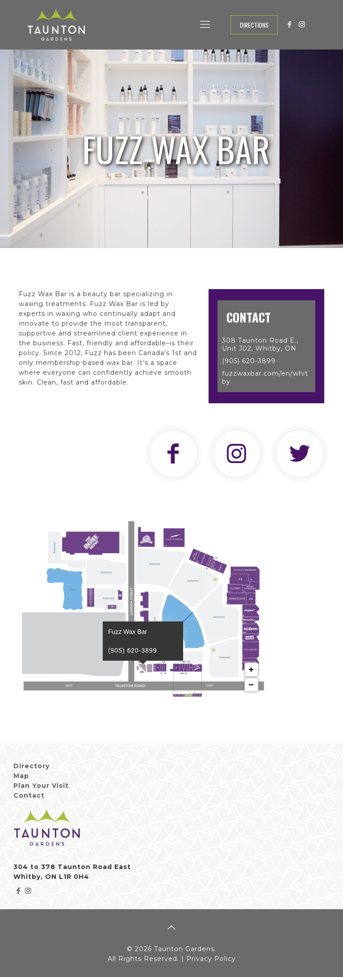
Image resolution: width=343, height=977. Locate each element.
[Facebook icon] (289, 24)
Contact (29, 795)
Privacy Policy (211, 959)
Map (21, 776)
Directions (254, 24)
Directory (31, 766)
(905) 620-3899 (132, 650)
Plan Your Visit (41, 786)
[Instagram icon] (302, 24)
